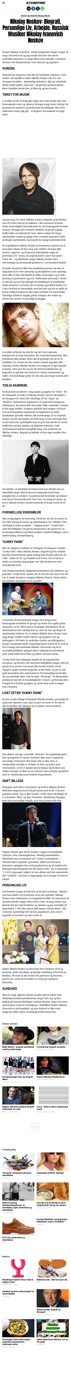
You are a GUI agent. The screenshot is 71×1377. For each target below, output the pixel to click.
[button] (3, 3)
